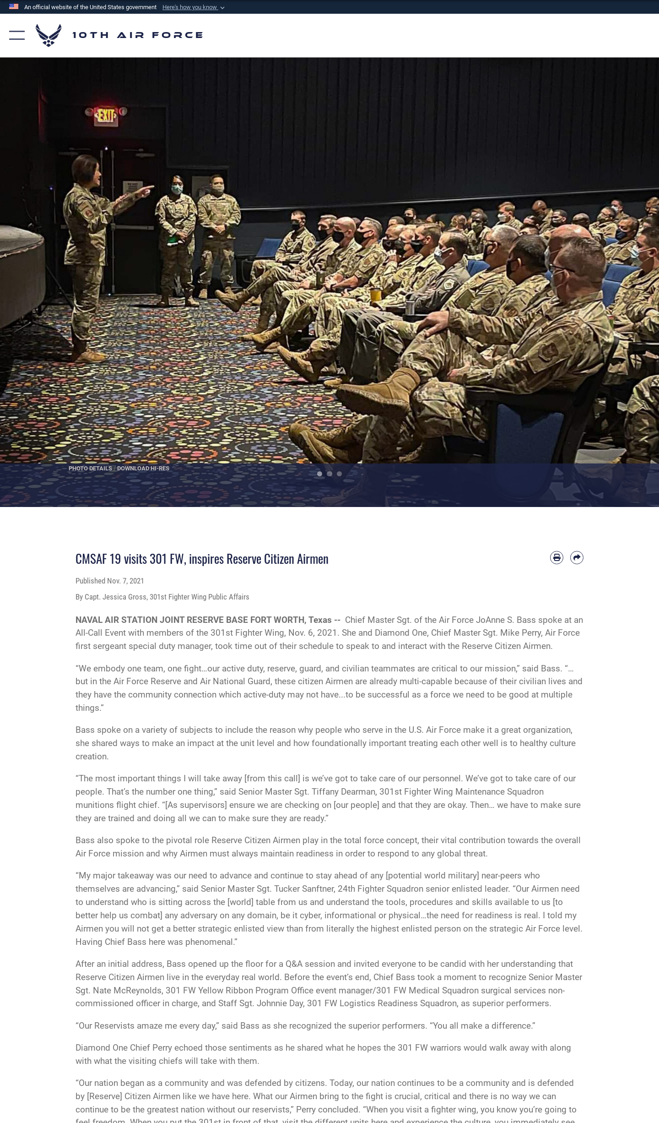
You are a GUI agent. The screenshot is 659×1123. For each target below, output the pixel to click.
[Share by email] (576, 557)
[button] (194, 7)
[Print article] (556, 557)
